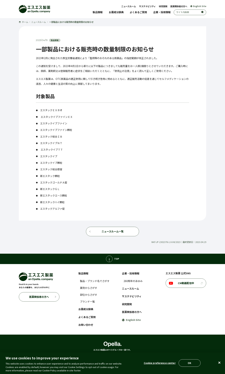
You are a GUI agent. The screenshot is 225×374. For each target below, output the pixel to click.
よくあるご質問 (138, 12)
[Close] (219, 363)
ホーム (23, 22)
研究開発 (163, 6)
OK (189, 363)
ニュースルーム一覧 (113, 231)
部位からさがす (88, 294)
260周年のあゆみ (133, 281)
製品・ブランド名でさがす (95, 281)
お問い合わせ (85, 325)
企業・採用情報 (162, 12)
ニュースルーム (128, 6)
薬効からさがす (88, 288)
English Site (198, 6)
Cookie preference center (160, 363)
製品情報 (97, 12)
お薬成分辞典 (116, 12)
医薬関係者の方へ (178, 6)
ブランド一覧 (87, 301)
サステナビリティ (147, 6)
